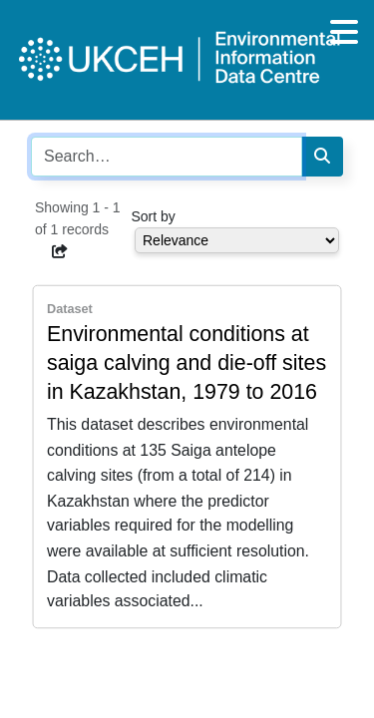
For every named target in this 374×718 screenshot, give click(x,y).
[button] (60, 251)
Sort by (154, 216)
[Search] (322, 157)
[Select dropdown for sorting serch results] (237, 240)
